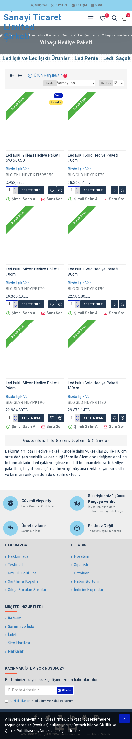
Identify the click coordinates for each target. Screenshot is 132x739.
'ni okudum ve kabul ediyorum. (39, 701)
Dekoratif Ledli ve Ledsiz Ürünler (33, 35)
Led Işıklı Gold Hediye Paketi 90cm (93, 272)
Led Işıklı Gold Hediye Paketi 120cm (93, 386)
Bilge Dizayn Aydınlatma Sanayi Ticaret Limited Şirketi (33, 18)
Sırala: (50, 83)
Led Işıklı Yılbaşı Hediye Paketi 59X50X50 (33, 158)
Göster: (106, 83)
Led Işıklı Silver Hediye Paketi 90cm (32, 386)
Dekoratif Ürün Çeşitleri (79, 35)
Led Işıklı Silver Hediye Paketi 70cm (32, 272)
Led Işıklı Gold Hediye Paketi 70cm (93, 158)
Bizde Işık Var (17, 169)
